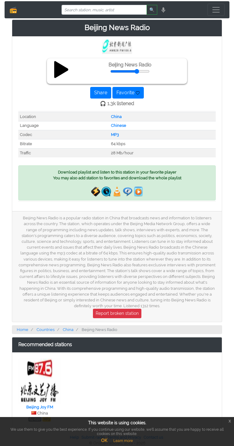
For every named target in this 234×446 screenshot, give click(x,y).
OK (104, 440)
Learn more (123, 441)
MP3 (115, 134)
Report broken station (117, 313)
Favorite (128, 92)
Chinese (118, 125)
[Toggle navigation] (216, 10)
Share (100, 92)
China (116, 116)
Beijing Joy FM (39, 407)
